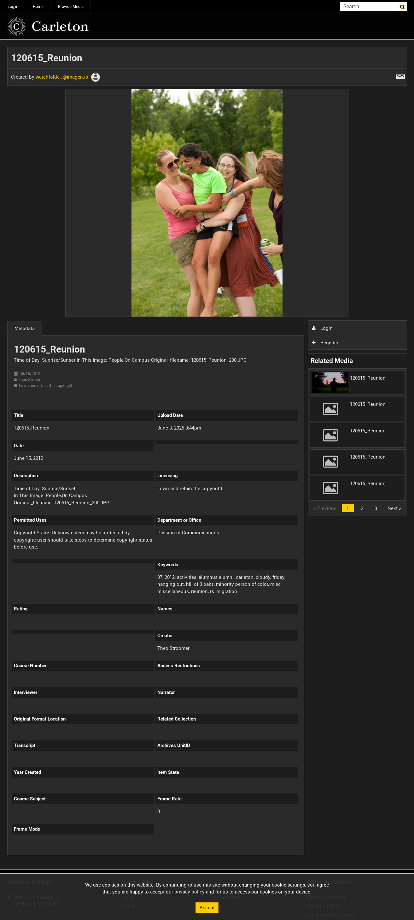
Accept (207, 907)
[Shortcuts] (400, 75)
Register (325, 342)
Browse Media (71, 6)
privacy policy (189, 891)
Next (394, 508)
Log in (13, 6)
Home (38, 6)
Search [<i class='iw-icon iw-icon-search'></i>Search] (403, 6)
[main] (207, 455)
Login (322, 328)
